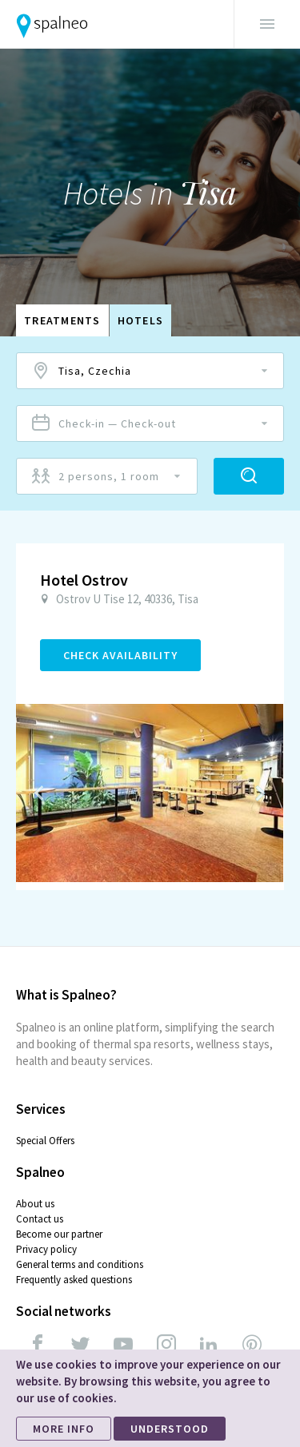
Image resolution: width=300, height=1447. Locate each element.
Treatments (62, 320)
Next (260, 792)
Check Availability (120, 655)
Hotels (141, 320)
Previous (39, 792)
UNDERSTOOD (169, 1428)
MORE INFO (63, 1428)
